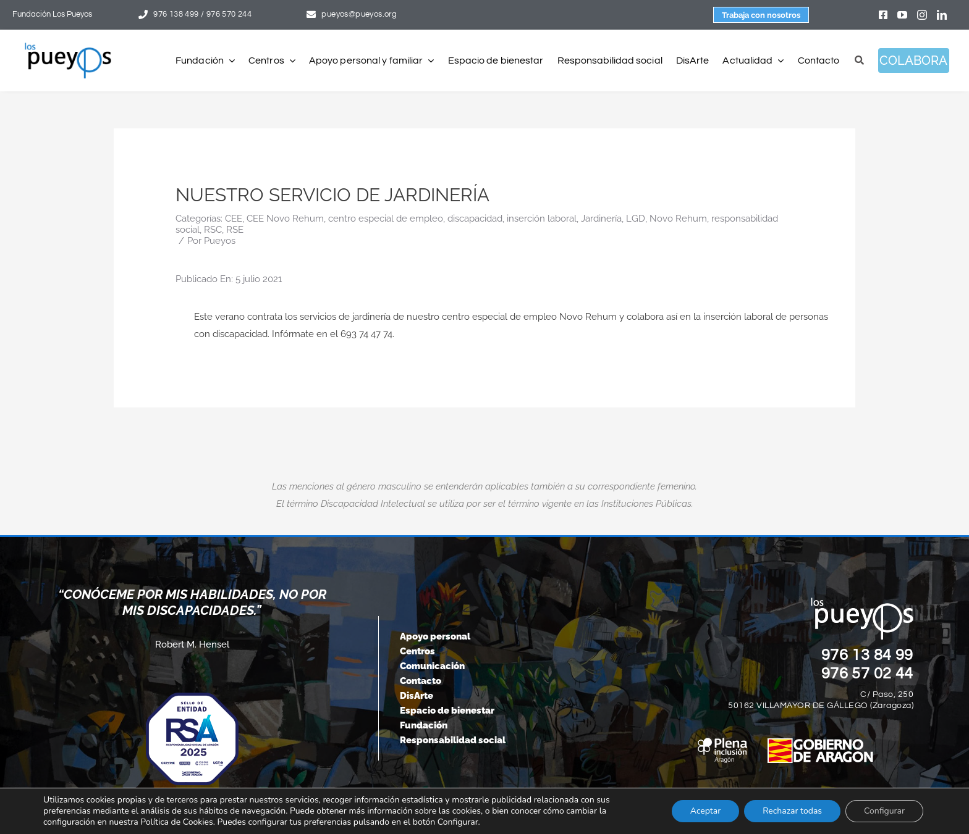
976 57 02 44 (867, 673)
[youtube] (902, 15)
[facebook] (883, 15)
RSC (213, 229)
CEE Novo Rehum (285, 218)
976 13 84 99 (867, 655)
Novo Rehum (678, 218)
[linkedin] (942, 15)
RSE (234, 229)
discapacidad (474, 218)
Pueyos (219, 240)
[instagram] (922, 15)
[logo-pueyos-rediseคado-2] (68, 46)
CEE (233, 218)
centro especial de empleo (385, 218)
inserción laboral (542, 218)
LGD (635, 218)
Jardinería (601, 218)
